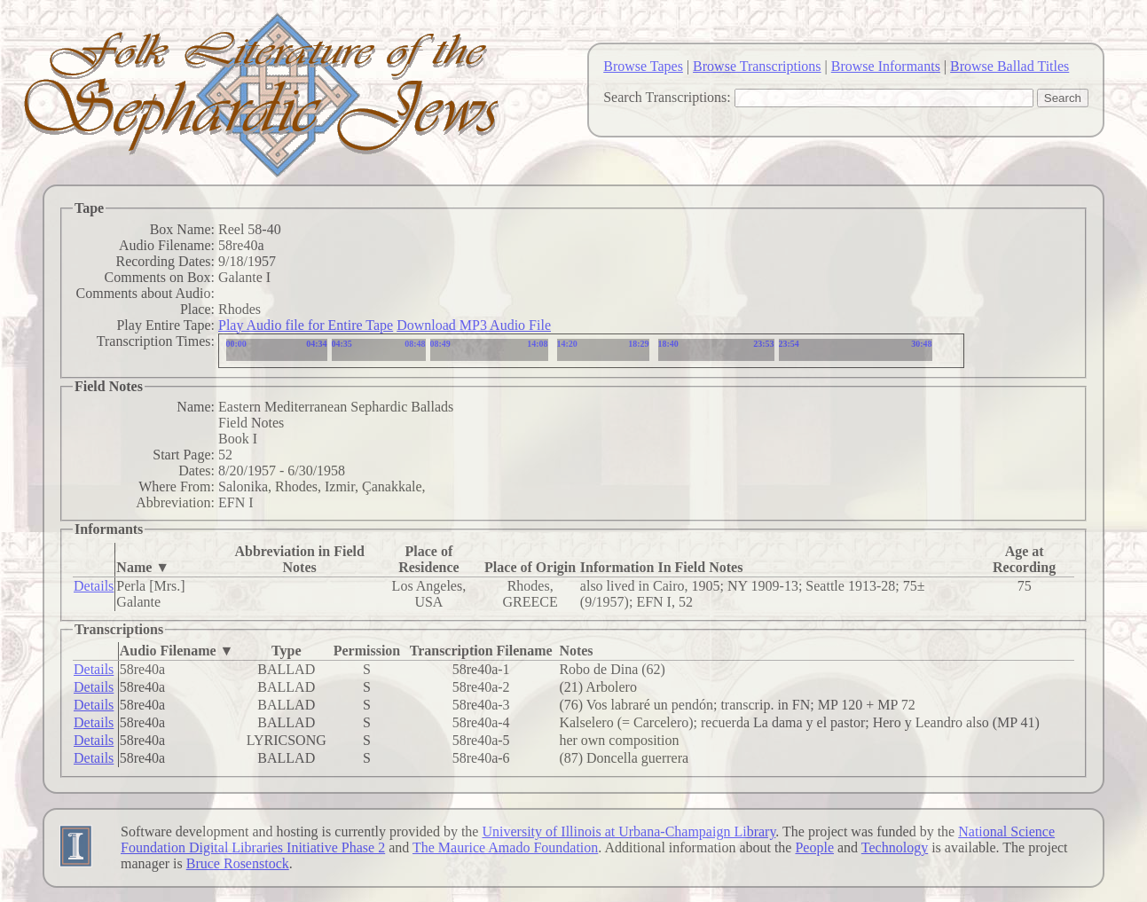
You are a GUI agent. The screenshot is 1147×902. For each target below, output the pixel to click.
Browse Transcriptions (757, 66)
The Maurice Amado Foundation (505, 847)
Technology (894, 847)
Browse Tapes (643, 66)
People (814, 847)
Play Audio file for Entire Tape (305, 325)
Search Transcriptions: (667, 97)
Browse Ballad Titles (1009, 66)
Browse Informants (885, 66)
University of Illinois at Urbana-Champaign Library (628, 831)
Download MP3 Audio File (474, 325)
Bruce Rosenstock (237, 863)
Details (94, 585)
